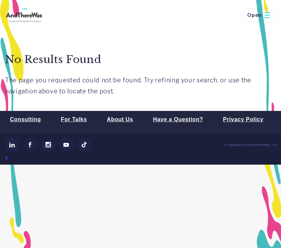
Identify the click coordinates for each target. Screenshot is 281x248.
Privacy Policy (243, 119)
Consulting (25, 119)
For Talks (74, 119)
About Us (120, 119)
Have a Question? (178, 119)
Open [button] (258, 15)
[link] (12, 145)
